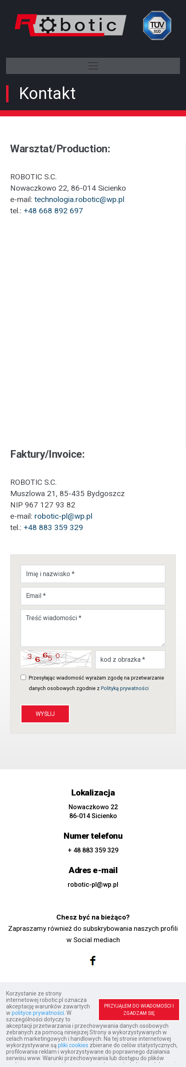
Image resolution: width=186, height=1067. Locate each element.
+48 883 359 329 (53, 527)
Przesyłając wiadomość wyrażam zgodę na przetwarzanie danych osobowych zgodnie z (96, 683)
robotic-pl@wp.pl (63, 516)
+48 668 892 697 (53, 210)
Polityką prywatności (125, 688)
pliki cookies (73, 1045)
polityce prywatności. (38, 1013)
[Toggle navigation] (93, 66)
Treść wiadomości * (93, 628)
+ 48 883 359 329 (93, 850)
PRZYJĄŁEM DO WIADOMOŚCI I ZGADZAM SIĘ (139, 1009)
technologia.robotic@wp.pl (79, 199)
